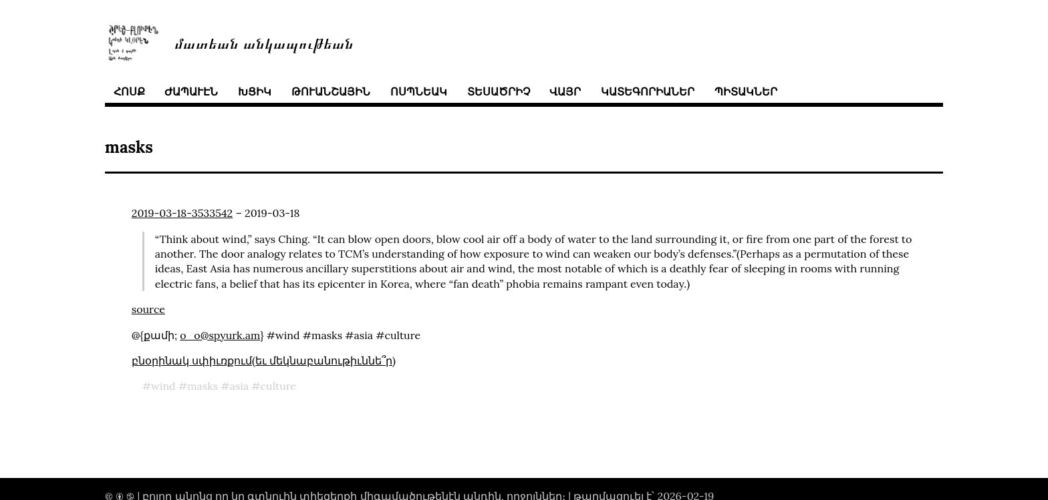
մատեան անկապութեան (264, 42)
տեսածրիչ (498, 91)
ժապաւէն (191, 91)
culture (279, 386)
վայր (565, 91)
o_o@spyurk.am (220, 335)
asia (239, 386)
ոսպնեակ (418, 91)
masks (202, 386)
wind (163, 386)
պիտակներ (745, 91)
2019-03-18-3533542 (182, 213)
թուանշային (330, 91)
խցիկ (254, 91)
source (148, 309)
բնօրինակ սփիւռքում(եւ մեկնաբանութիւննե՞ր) (264, 360)
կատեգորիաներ (647, 91)
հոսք (129, 91)
